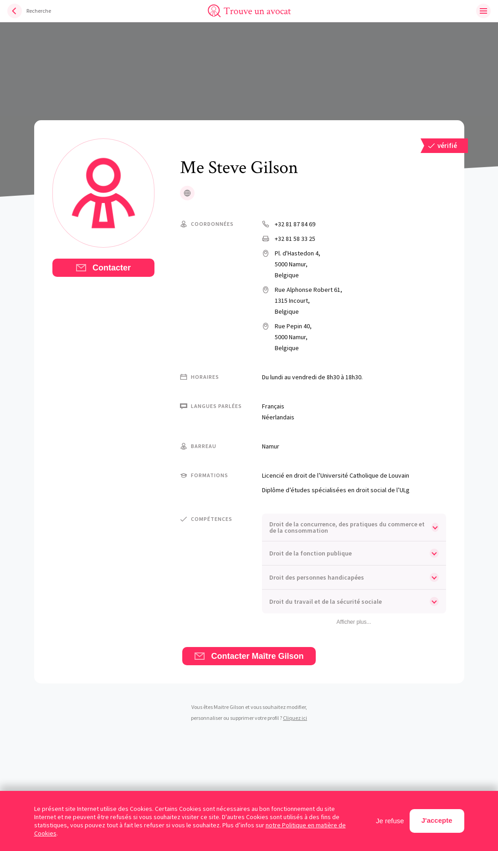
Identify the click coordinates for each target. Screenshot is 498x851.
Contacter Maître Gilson (248, 656)
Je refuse (390, 821)
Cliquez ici (295, 717)
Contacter (103, 267)
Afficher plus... (354, 622)
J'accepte (436, 820)
